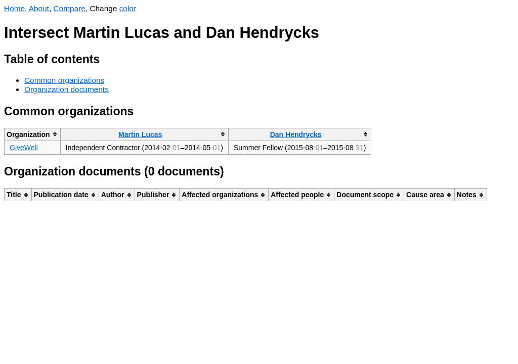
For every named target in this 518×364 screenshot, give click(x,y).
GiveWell (24, 148)
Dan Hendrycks (296, 134)
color (127, 8)
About (39, 8)
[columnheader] (33, 134)
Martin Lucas (140, 134)
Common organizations (64, 80)
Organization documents (66, 89)
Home (14, 8)
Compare (69, 8)
